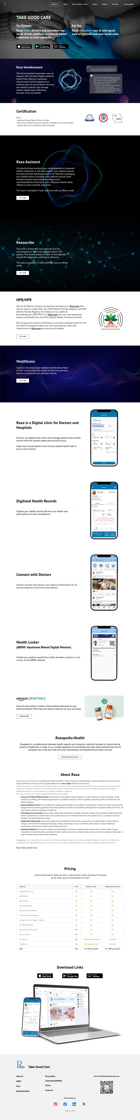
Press (18, 1086)
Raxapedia (20, 1091)
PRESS (95, 4)
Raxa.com (74, 306)
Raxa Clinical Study (80, 4)
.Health (26, 1091)
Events (104, 4)
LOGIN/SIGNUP (129, 4)
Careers (48, 1085)
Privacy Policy (50, 1076)
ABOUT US (54, 4)
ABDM (65, 4)
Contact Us (49, 1090)
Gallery (115, 4)
